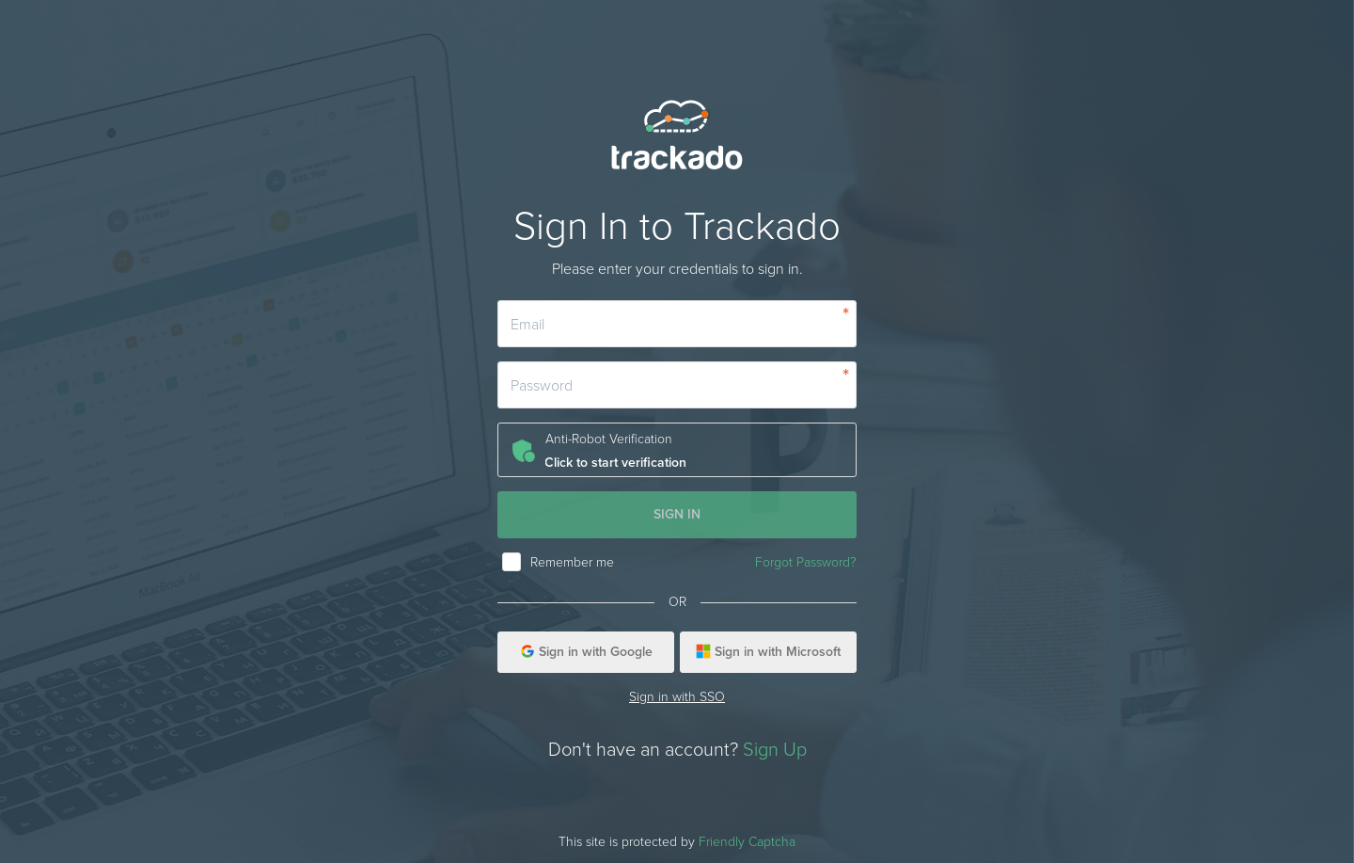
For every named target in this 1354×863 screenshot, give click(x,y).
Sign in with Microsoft (768, 652)
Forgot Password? (806, 562)
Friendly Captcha (747, 842)
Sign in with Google (586, 652)
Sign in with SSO (677, 697)
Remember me (572, 562)
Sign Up (775, 750)
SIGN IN (677, 514)
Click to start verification (615, 463)
